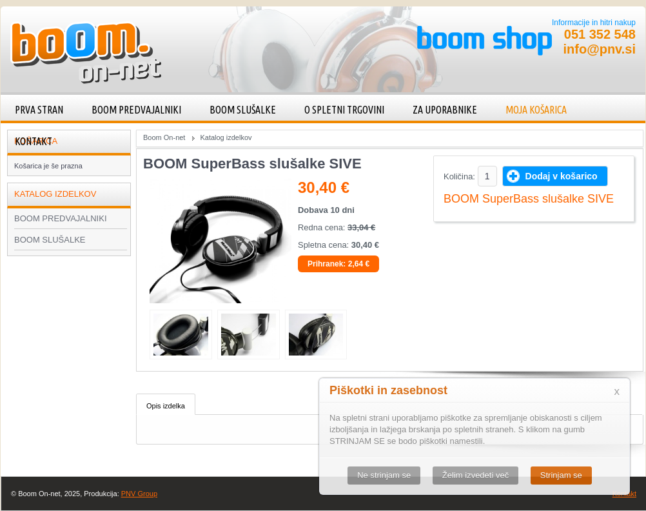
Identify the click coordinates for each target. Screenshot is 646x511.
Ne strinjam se (384, 475)
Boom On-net (164, 137)
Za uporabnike (445, 109)
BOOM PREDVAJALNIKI (136, 109)
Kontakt (33, 141)
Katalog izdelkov (225, 137)
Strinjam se (561, 475)
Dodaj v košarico (561, 176)
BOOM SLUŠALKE (243, 109)
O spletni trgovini (344, 109)
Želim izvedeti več (475, 475)
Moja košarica (536, 109)
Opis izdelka (165, 406)
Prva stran (39, 109)
